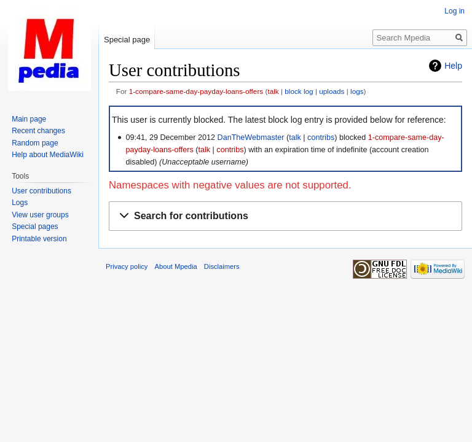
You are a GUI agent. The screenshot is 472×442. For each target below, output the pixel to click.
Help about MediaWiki (48, 154)
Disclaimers (222, 266)
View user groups (40, 215)
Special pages (35, 226)
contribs (320, 137)
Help (453, 66)
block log (299, 91)
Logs (20, 202)
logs (357, 91)
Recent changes (38, 130)
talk (272, 91)
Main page (29, 119)
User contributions (41, 191)
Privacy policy (127, 266)
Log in (454, 11)
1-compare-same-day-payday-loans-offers (196, 91)
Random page (35, 143)
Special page (127, 39)
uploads (331, 91)
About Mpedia (176, 266)
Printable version (39, 239)
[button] (285, 216)
